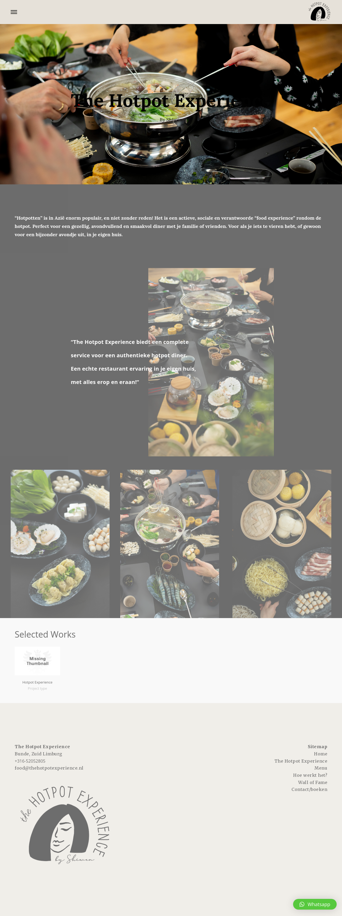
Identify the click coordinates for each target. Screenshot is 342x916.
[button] (315, 904)
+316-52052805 (30, 761)
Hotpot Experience (37, 682)
